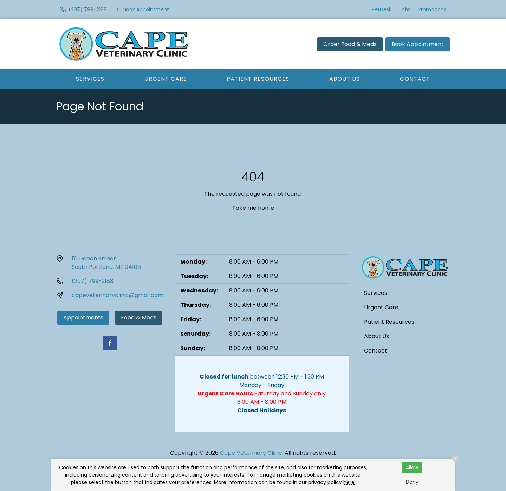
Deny (412, 481)
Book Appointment (417, 44)
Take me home (253, 208)
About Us (344, 79)
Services (90, 79)
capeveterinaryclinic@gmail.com (117, 295)
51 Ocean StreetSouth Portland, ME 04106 (106, 262)
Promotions (432, 9)
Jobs (404, 9)
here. (349, 482)
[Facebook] (110, 343)
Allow (412, 467)
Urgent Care (165, 79)
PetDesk (381, 9)
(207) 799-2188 (92, 281)
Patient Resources (258, 79)
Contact (415, 79)
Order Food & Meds (350, 44)
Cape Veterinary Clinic (251, 453)
